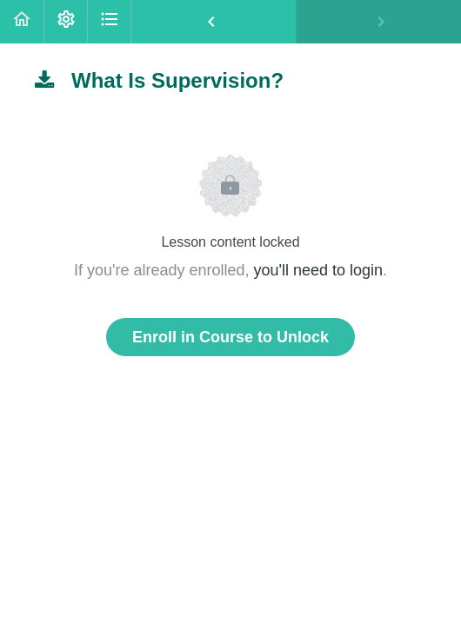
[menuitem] (65, 21)
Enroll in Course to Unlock (230, 337)
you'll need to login (319, 270)
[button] (21, 21)
